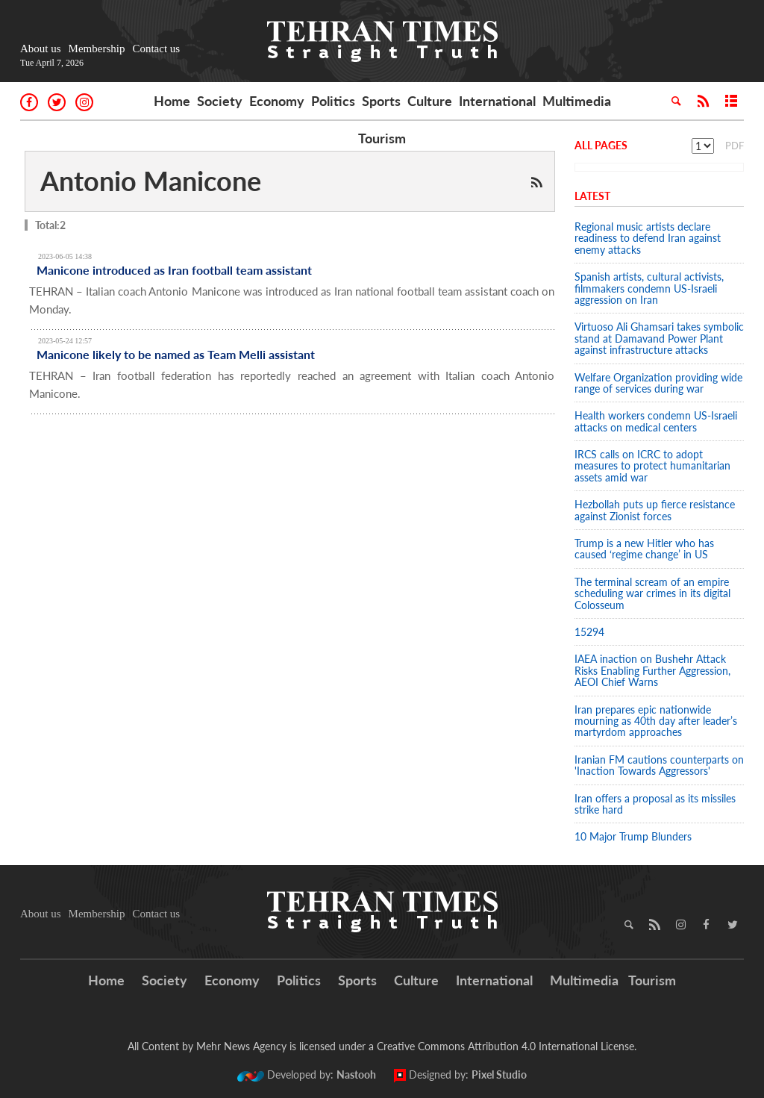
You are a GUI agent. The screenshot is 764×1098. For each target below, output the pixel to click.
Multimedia (576, 101)
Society (219, 101)
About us (40, 48)
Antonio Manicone (150, 180)
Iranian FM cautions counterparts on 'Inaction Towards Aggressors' (659, 765)
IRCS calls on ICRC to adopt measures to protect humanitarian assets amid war (652, 466)
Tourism (382, 138)
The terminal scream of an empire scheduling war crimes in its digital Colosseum (652, 593)
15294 (589, 632)
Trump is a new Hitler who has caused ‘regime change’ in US (644, 549)
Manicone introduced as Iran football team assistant (174, 270)
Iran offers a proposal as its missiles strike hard (655, 804)
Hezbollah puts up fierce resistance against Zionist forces (654, 510)
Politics (333, 101)
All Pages (600, 145)
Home (172, 101)
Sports (381, 101)
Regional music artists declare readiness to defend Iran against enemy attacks (647, 238)
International (497, 101)
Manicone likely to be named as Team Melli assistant (176, 354)
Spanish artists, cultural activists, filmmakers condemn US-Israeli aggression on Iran (649, 288)
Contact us (156, 48)
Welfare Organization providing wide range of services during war (658, 383)
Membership (97, 48)
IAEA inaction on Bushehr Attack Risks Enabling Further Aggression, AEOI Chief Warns (652, 670)
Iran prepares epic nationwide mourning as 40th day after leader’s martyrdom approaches (655, 721)
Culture (429, 101)
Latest (592, 196)
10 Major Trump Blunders (633, 836)
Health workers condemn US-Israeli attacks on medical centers (655, 421)
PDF (734, 146)
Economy (276, 101)
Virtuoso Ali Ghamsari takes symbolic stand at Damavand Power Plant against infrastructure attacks (659, 338)
